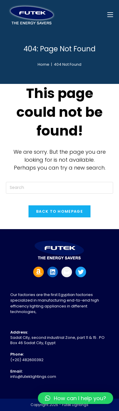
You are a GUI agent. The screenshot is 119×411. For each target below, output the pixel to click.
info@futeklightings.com (33, 376)
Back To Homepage (59, 211)
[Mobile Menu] (110, 14)
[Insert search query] (59, 188)
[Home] (43, 64)
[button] (75, 398)
